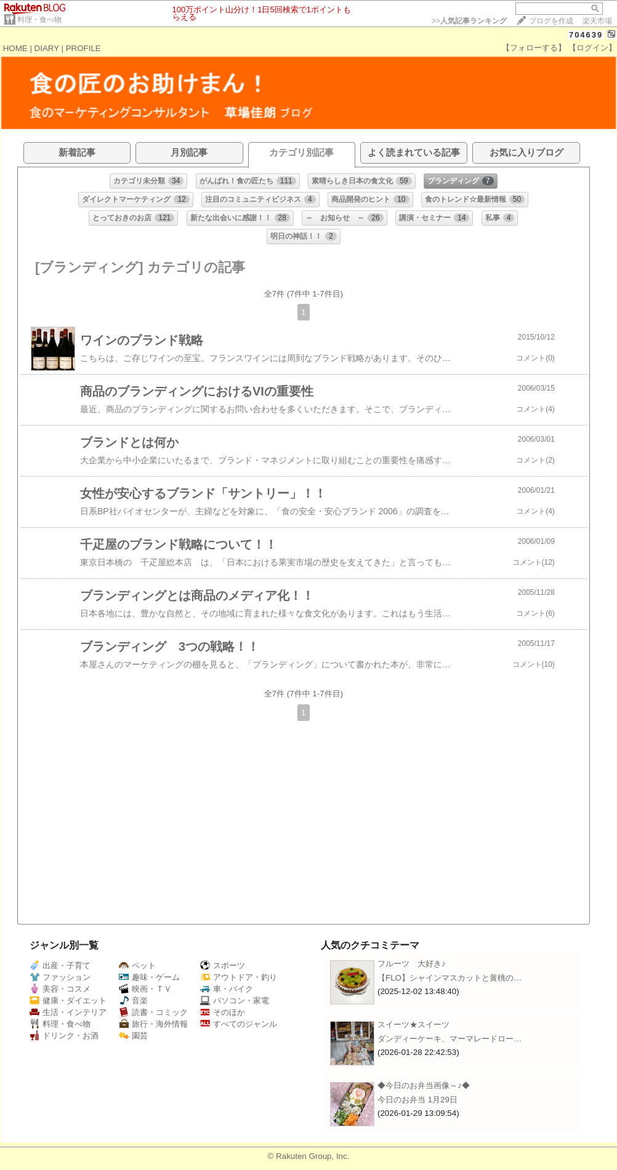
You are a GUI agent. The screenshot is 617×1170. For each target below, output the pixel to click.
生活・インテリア (68, 1012)
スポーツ (222, 965)
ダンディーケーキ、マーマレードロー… (449, 1038)
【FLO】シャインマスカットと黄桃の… (449, 977)
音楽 (133, 1000)
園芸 (133, 1035)
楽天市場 (597, 21)
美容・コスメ (60, 988)
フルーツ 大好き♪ (411, 963)
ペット (137, 965)
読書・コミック (153, 1012)
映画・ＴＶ (145, 988)
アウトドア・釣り (238, 977)
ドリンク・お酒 (64, 1035)
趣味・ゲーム (149, 977)
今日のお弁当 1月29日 (417, 1099)
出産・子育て (60, 965)
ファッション (60, 977)
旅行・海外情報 (153, 1024)
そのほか (222, 1012)
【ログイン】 (592, 47)
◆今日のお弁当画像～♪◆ (423, 1085)
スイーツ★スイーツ (413, 1024)
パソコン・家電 (234, 1000)
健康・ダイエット (68, 1000)
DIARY (46, 48)
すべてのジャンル (238, 1024)
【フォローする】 (534, 47)
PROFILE (83, 48)
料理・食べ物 (39, 19)
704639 (586, 34)
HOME (15, 48)
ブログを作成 (551, 21)
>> (469, 21)
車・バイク (226, 988)
